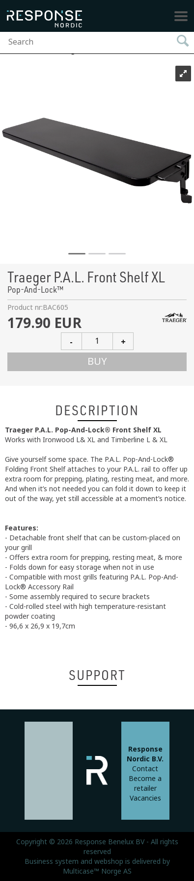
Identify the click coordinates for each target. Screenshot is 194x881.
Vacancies (145, 798)
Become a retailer (145, 783)
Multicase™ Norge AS (97, 871)
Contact (145, 769)
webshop (108, 861)
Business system (52, 861)
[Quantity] (97, 341)
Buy (97, 361)
